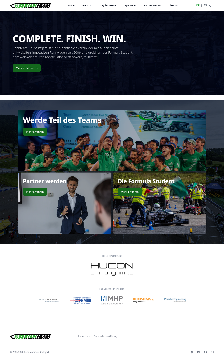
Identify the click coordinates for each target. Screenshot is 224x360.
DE (198, 5)
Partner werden (152, 5)
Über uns (174, 5)
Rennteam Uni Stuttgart (36, 351)
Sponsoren (130, 5)
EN (205, 5)
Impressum (84, 336)
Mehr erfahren (27, 68)
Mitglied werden (108, 5)
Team (87, 5)
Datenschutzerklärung (105, 336)
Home (71, 5)
